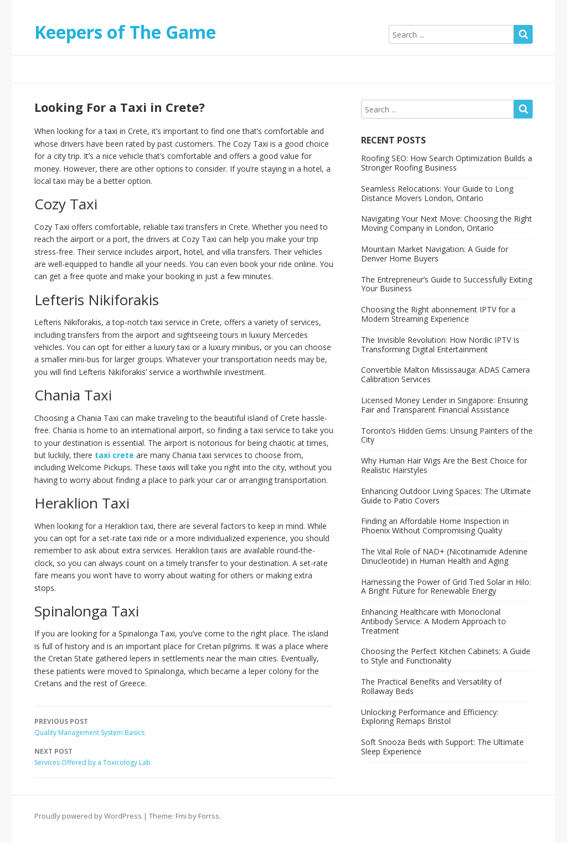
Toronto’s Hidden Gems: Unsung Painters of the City (447, 435)
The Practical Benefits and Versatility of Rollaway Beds (431, 686)
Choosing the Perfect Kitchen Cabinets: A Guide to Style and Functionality (445, 656)
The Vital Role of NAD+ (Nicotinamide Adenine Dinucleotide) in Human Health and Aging (444, 556)
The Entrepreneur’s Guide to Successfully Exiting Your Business (446, 284)
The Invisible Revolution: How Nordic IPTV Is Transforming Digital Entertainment (440, 344)
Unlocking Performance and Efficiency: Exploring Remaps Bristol (429, 717)
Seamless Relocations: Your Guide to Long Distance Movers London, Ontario (437, 193)
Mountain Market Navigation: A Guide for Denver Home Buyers (434, 254)
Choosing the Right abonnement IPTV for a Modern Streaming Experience (438, 314)
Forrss (208, 816)
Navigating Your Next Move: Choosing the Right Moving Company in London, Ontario (446, 223)
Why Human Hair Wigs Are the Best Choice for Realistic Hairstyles (444, 465)
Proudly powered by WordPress (88, 816)
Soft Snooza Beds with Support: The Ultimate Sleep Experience (442, 747)
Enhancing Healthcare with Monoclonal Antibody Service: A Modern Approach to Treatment (433, 621)
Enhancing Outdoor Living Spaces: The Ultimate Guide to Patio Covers (446, 496)
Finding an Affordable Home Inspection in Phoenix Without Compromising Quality (435, 526)
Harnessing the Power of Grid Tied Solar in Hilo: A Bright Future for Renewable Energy (446, 587)
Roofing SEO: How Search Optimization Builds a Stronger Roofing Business (446, 163)
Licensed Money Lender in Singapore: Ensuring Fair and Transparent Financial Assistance (444, 405)
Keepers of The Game (125, 32)
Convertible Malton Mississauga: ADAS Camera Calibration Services (445, 374)
